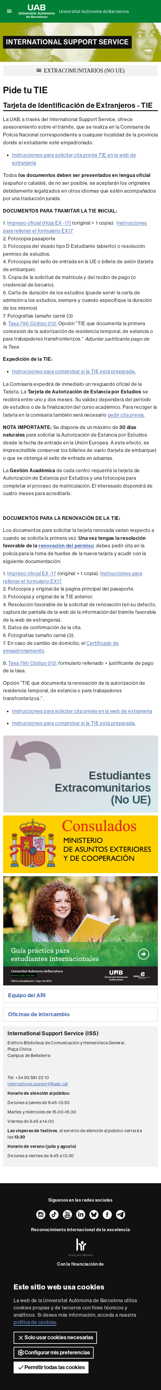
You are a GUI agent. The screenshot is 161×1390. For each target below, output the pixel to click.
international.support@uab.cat (38, 1084)
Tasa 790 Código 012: (32, 323)
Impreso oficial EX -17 (31, 573)
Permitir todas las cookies (51, 1367)
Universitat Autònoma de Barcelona (94, 11)
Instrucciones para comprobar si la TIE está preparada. (74, 371)
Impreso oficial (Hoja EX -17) (39, 223)
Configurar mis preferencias (53, 1352)
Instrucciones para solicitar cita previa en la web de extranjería (82, 711)
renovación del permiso (66, 546)
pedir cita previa (126, 415)
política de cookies (35, 1322)
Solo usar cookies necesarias (55, 1337)
